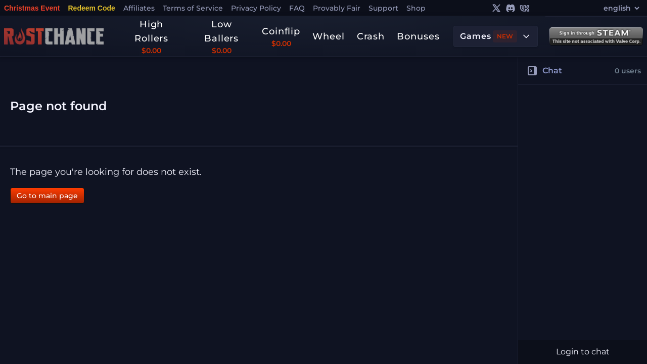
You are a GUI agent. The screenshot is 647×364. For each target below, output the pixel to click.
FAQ (297, 8)
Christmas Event (32, 8)
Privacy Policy (256, 8)
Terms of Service (193, 8)
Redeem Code (91, 8)
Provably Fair (336, 8)
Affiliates (139, 8)
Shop (416, 8)
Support (383, 8)
